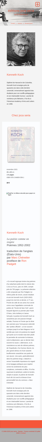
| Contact (23, 433)
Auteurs (20, 23)
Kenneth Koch (29, 23)
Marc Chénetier (20, 257)
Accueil (13, 23)
